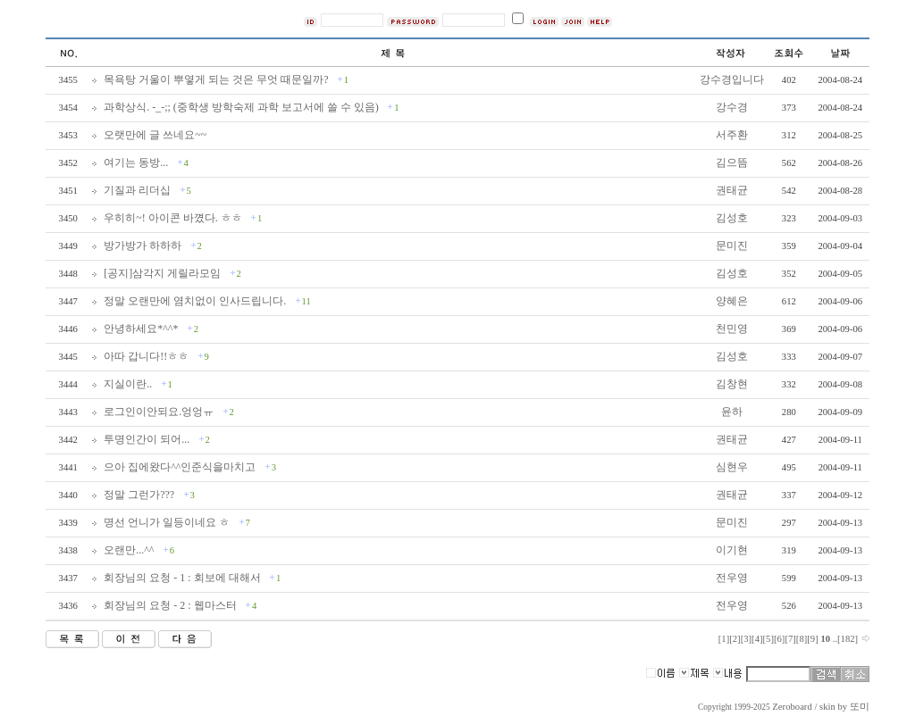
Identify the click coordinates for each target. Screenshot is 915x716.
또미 (859, 707)
